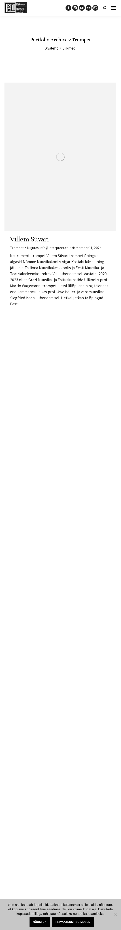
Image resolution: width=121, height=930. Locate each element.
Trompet (17, 247)
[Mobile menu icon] (114, 8)
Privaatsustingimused (72, 922)
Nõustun (40, 922)
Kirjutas (47, 247)
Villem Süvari (29, 239)
